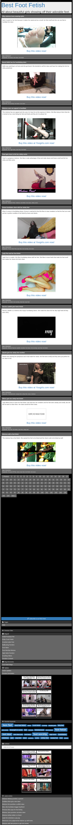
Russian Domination (8, 673)
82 (42, 489)
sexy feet (18, 738)
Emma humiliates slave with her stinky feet (15, 207)
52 (65, 483)
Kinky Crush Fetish (7, 639)
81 (38, 489)
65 (45, 486)
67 (53, 486)
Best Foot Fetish (23, 5)
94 (18, 492)
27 (38, 479)
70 (65, 486)
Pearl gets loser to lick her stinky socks (14, 154)
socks (37, 738)
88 (65, 489)
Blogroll (5, 634)
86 (57, 489)
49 (53, 483)
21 (15, 479)
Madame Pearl (11, 202)
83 (45, 489)
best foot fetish (20, 725)
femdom (31, 730)
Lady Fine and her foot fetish (11, 253)
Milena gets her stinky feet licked (12, 398)
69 (61, 486)
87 (61, 489)
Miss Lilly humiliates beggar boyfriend (13, 807)
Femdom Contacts (7, 658)
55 (7, 486)
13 (51, 476)
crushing (44, 725)
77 (22, 489)
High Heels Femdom (8, 653)
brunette (23, 348)
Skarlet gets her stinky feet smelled (13, 352)
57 (15, 486)
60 (26, 486)
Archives (5, 744)
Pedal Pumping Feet (8, 636)
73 (7, 489)
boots (29, 725)
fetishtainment (39, 730)
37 (7, 483)
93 (15, 492)
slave (29, 394)
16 (63, 476)
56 (11, 486)
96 (26, 492)
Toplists (5, 668)
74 (11, 489)
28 (42, 479)
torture (66, 738)
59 (22, 486)
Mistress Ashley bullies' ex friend (11, 815)
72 (3, 489)
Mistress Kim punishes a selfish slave (13, 804)
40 (18, 483)
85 (53, 489)
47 (45, 483)
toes (61, 738)
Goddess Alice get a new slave (11, 801)
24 (26, 479)
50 (57, 483)
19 (7, 479)
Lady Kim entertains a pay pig (11, 818)
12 (47, 476)
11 (44, 476)
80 (34, 489)
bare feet (18, 149)
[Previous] (5, 476)
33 (61, 479)
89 (69, 489)
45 (38, 483)
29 (45, 479)
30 (49, 479)
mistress (18, 202)
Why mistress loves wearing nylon (13, 16)
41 (22, 483)
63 (38, 486)
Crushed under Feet (8, 642)
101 (47, 492)
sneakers (30, 738)
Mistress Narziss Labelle (14, 348)
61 (30, 486)
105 (65, 492)
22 (18, 479)
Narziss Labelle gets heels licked (12, 306)
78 (26, 489)
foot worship (11, 103)
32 (57, 479)
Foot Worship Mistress (8, 650)
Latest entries (7, 796)
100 (42, 492)
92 (11, 492)
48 (49, 483)
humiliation (62, 734)
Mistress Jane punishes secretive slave (13, 812)
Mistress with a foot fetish (10, 434)
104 (60, 492)
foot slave (15, 57)
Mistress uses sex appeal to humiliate (14, 108)
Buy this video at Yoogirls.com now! (36, 143)
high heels (12, 149)
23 (22, 479)
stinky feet (24, 394)
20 (11, 479)
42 (26, 483)
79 (30, 489)
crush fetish (36, 725)
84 (49, 489)
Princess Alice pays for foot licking (12, 809)
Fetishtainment (11, 394)
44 (34, 483)
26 (34, 479)
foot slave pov (18, 734)
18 (3, 479)
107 (8, 496)
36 (3, 483)
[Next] (13, 495)
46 (42, 483)
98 (34, 492)
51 (61, 483)
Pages (5, 622)
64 (42, 486)
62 (34, 486)
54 (3, 486)
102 (51, 492)
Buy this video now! (36, 51)
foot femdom (49, 730)
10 (40, 476)
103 (56, 492)
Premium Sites (7, 630)
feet (9, 149)
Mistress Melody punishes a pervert (12, 798)
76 (18, 489)
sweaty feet (19, 394)
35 (69, 479)
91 (7, 492)
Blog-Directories (8, 662)
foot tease (10, 57)
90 (3, 492)
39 (15, 483)
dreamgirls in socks (16, 730)
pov (12, 738)
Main (3, 625)
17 (67, 476)
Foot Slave (5, 647)
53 (69, 483)
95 (22, 492)
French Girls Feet (12, 248)
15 (59, 476)
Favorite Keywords (8, 721)
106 (3, 496)
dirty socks (5, 730)
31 (53, 479)
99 (38, 492)
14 (55, 476)
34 (65, 479)
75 (15, 489)
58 (18, 486)
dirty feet (22, 302)
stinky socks (35, 202)
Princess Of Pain (12, 472)
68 (57, 486)
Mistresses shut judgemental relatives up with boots (17, 820)
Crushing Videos (7, 656)
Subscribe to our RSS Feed (36, 618)
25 (30, 479)
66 (49, 486)
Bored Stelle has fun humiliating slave (14, 62)
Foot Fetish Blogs (7, 664)
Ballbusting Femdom (8, 645)
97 (30, 492)
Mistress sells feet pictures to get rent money (15, 823)
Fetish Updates (6, 670)
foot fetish (21, 57)
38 (11, 483)
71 (69, 486)
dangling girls (52, 725)
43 (30, 483)
